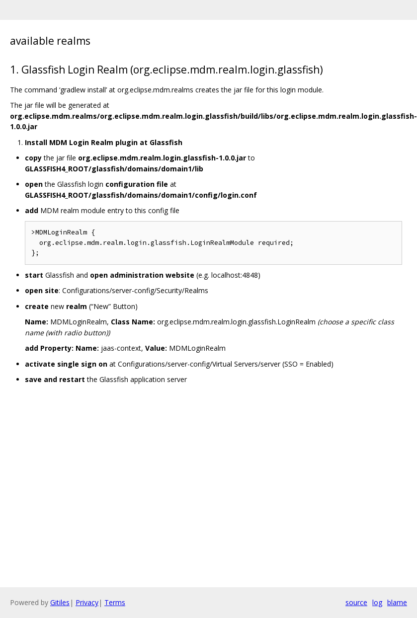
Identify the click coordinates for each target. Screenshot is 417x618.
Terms (114, 602)
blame (397, 602)
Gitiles (60, 602)
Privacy (87, 602)
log (377, 602)
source (356, 602)
